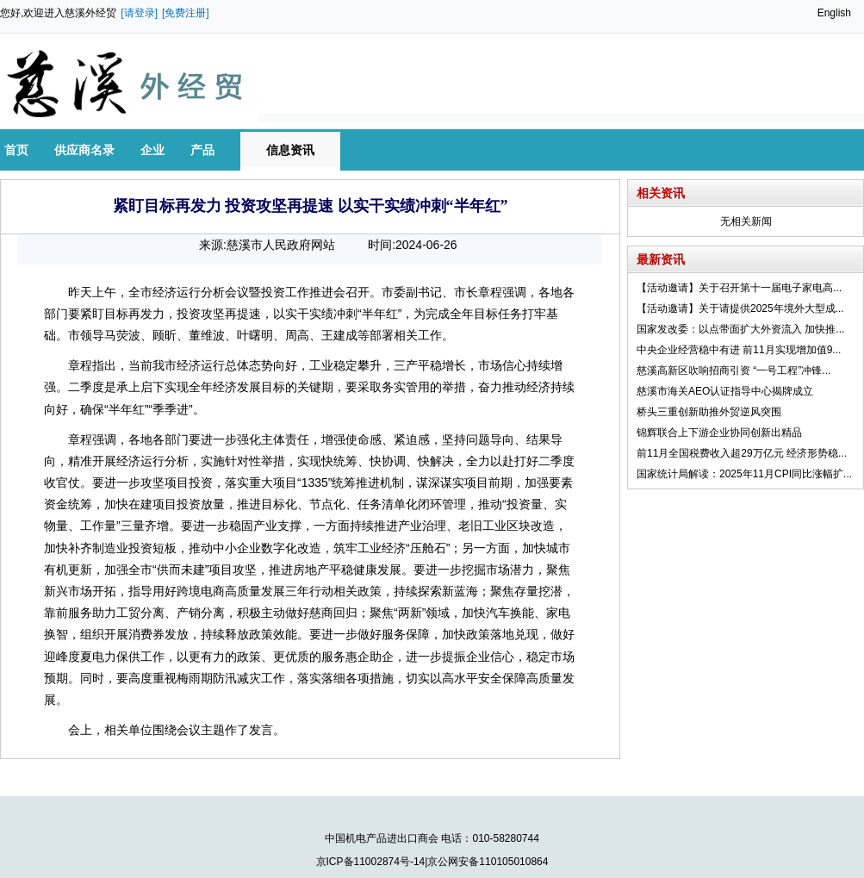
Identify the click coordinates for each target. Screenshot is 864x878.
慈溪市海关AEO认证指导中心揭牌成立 (725, 391)
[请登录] (139, 13)
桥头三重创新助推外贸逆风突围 (709, 412)
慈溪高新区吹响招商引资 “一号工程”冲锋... (733, 370)
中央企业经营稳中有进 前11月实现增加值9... (739, 350)
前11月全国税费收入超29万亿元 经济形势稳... (742, 453)
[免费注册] (185, 13)
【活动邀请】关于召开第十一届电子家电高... (739, 288)
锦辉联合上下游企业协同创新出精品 (719, 433)
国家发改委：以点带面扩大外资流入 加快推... (740, 329)
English (834, 13)
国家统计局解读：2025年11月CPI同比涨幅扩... (744, 474)
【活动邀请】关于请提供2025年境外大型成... (740, 308)
